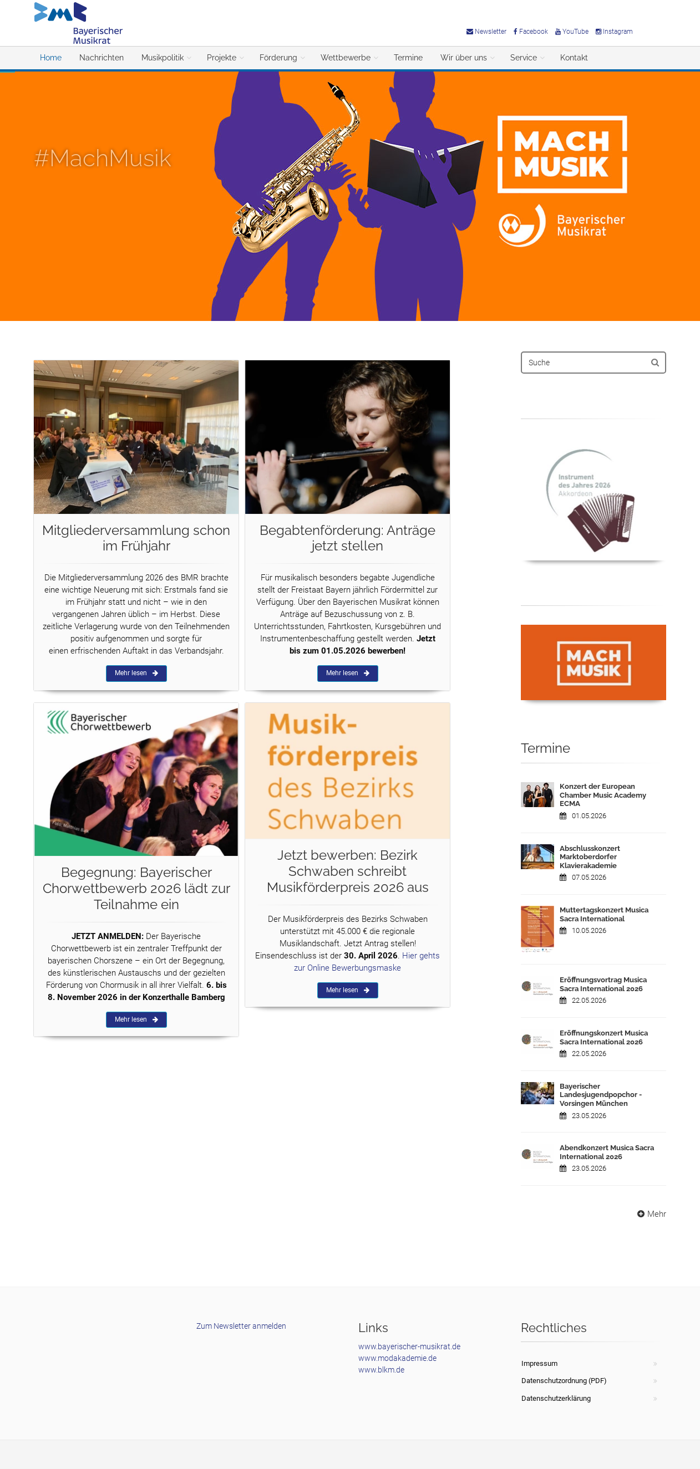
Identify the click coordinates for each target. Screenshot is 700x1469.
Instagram (614, 31)
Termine (408, 57)
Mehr (650, 1214)
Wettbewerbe (346, 57)
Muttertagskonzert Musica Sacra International (604, 914)
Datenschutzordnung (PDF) (564, 1380)
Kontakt (574, 57)
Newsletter (486, 31)
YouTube (572, 31)
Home (51, 57)
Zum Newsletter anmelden (241, 1326)
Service (523, 57)
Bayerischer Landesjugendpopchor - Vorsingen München (601, 1095)
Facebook (531, 31)
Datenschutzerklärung (556, 1398)
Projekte (221, 57)
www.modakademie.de (397, 1358)
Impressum (539, 1363)
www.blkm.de (381, 1369)
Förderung (278, 57)
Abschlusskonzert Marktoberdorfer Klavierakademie (590, 857)
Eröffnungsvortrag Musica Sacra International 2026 (603, 984)
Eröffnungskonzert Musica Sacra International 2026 (604, 1037)
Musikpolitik (162, 57)
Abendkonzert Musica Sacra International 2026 (607, 1152)
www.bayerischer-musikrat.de (409, 1346)
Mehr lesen (136, 673)
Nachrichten (101, 57)
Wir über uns (463, 57)
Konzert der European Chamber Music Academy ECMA (603, 795)
